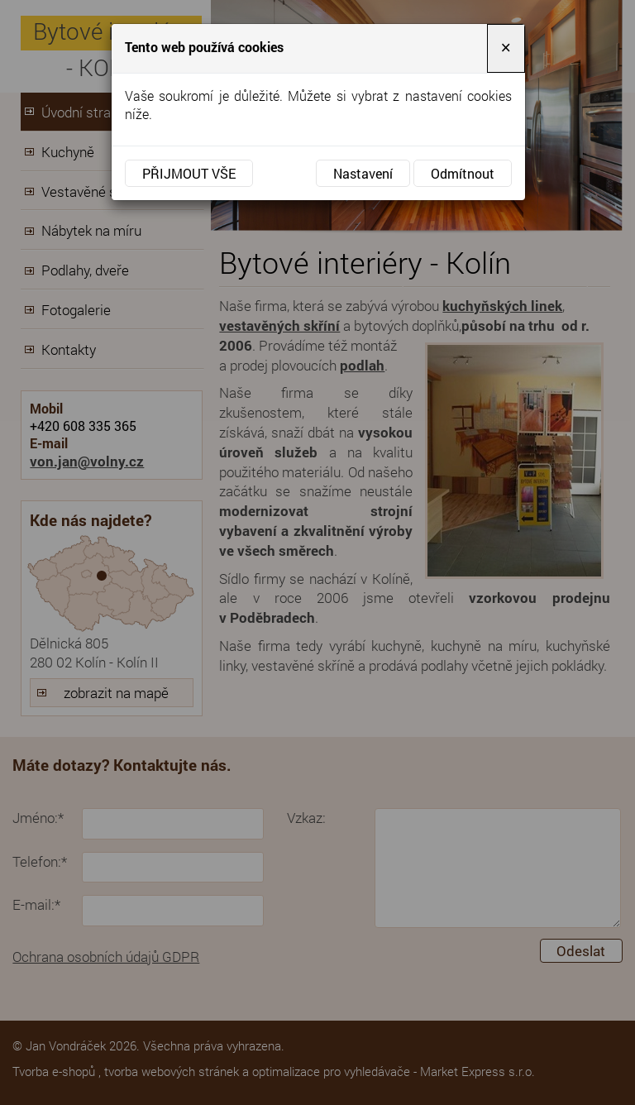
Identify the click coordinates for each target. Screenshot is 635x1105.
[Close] (506, 48)
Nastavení (363, 173)
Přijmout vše (189, 173)
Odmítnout (462, 173)
